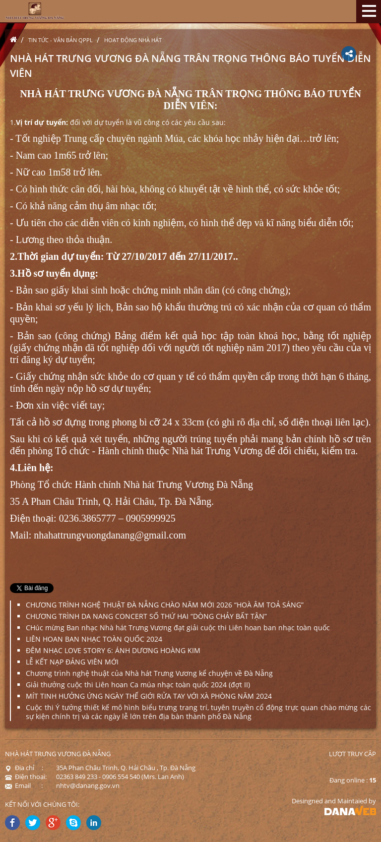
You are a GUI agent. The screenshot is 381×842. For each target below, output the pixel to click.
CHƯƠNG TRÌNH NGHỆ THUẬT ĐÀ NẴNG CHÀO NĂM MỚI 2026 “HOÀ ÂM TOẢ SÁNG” (165, 604)
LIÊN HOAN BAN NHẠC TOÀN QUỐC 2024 (94, 639)
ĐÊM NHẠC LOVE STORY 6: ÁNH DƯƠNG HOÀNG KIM (113, 650)
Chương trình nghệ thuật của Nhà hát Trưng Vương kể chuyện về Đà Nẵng (149, 673)
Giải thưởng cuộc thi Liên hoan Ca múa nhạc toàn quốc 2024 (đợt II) (138, 684)
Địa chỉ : (24, 767)
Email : (24, 785)
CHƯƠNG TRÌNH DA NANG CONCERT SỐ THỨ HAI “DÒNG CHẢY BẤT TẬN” (146, 616)
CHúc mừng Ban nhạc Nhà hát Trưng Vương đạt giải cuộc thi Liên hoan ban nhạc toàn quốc (178, 627)
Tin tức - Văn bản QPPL (60, 40)
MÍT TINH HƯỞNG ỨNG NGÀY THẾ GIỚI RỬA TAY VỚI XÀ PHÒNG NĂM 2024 (149, 696)
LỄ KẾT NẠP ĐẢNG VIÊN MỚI (72, 661)
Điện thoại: (26, 776)
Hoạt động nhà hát (133, 40)
